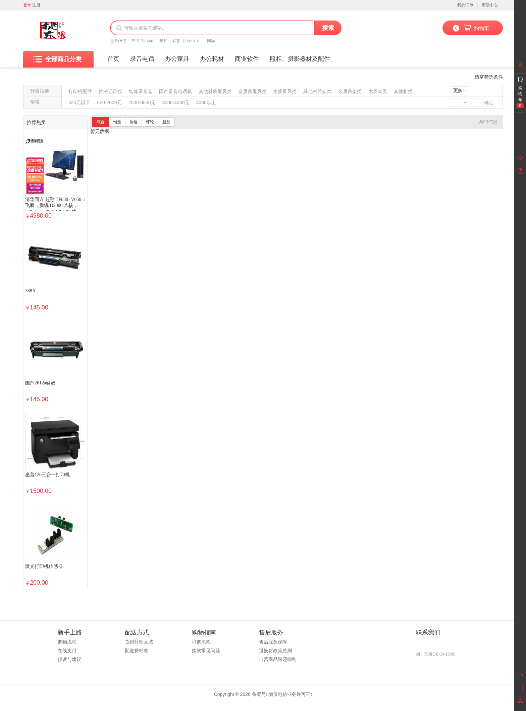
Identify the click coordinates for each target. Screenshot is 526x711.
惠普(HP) (118, 40)
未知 (163, 40)
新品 (166, 122)
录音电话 (142, 58)
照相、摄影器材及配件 (300, 58)
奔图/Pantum (143, 40)
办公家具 (177, 58)
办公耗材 (212, 58)
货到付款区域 (139, 641)
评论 (150, 122)
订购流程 (201, 641)
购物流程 (67, 641)
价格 (133, 122)
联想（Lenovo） (187, 40)
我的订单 (465, 5)
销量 (117, 122)
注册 (36, 5)
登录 (27, 5)
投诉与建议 (69, 659)
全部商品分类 (57, 59)
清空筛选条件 (489, 77)
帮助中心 (490, 5)
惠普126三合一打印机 (47, 474)
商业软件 (247, 58)
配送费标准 (136, 650)
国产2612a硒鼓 (40, 382)
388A (30, 290)
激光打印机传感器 (44, 566)
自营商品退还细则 (278, 659)
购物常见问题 (206, 650)
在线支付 (67, 650)
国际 (211, 40)
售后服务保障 (273, 641)
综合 (101, 122)
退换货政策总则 (275, 650)
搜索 (328, 28)
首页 (113, 58)
